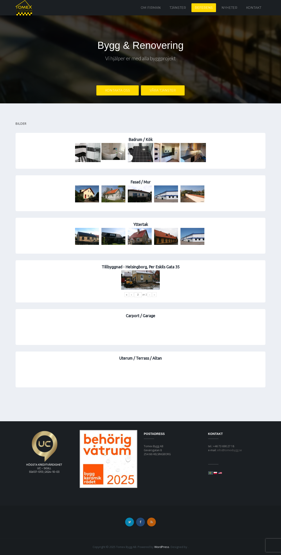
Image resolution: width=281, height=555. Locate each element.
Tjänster (177, 8)
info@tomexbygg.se (229, 450)
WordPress (161, 547)
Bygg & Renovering (140, 45)
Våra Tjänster (163, 91)
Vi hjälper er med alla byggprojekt (140, 59)
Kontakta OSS (117, 91)
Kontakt (253, 8)
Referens (204, 8)
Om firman (151, 8)
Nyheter (229, 8)
